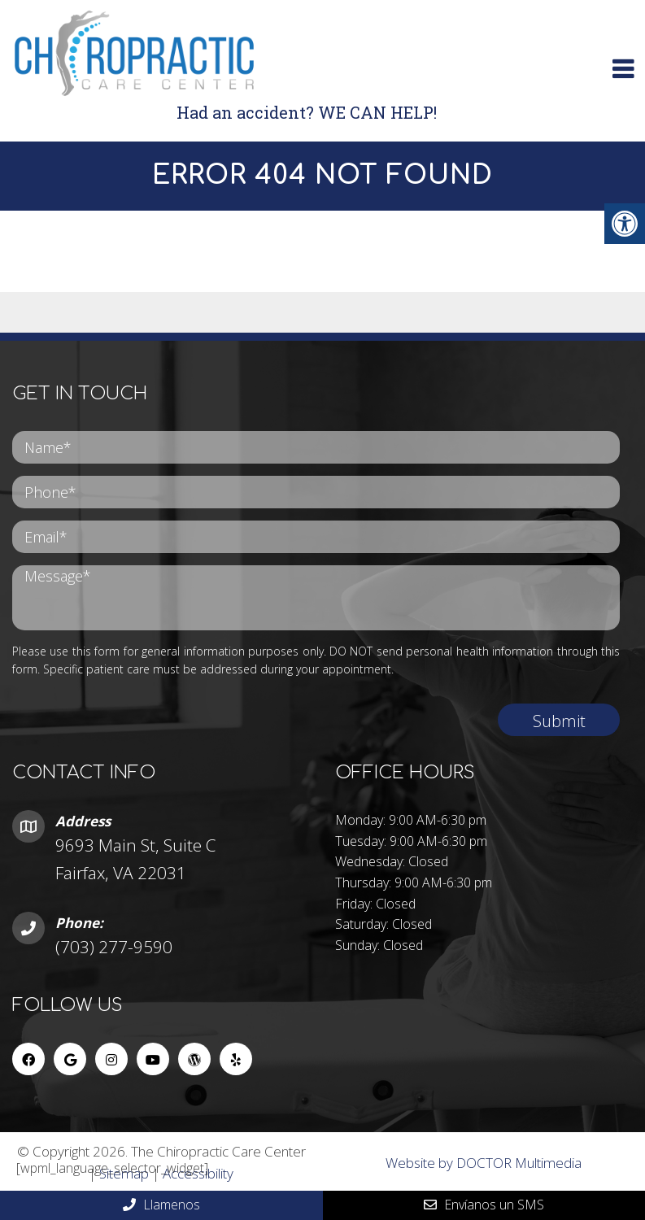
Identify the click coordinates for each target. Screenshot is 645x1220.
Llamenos (161, 1204)
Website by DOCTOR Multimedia (484, 1162)
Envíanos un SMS (484, 1204)
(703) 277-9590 (113, 946)
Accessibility (198, 1173)
